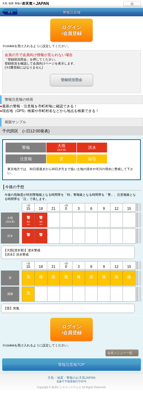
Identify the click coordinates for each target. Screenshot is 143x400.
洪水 (92, 147)
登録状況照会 (71, 80)
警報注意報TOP (71, 364)
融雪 (92, 159)
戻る (10, 12)
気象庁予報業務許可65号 (71, 379)
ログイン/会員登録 (71, 30)
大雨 (61, 147)
